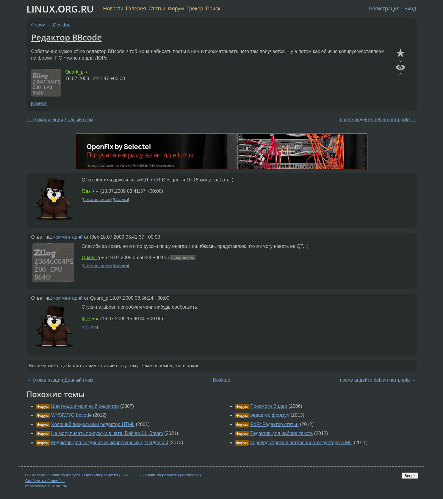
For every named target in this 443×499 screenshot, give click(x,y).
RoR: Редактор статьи (274, 424)
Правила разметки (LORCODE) (112, 475)
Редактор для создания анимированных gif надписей (109, 442)
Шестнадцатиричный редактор (85, 406)
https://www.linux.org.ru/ (46, 486)
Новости (113, 9)
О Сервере (35, 475)
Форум (176, 9)
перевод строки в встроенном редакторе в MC (301, 442)
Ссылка (39, 103)
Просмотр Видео (268, 406)
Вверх (409, 475)
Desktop (62, 24)
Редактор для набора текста (281, 433)
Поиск (213, 9)
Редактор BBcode (66, 37)
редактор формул (269, 415)
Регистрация (384, 9)
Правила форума (65, 475)
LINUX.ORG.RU (60, 8)
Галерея (136, 9)
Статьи (156, 9)
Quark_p (74, 71)
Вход (410, 9)
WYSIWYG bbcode (71, 415)
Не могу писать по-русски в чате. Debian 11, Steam (107, 433)
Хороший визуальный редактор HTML (92, 424)
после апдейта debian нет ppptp (375, 119)
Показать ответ (97, 200)
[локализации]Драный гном (63, 119)
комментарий (68, 237)
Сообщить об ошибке (45, 480)
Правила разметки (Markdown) (173, 475)
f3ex (86, 191)
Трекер (194, 9)
